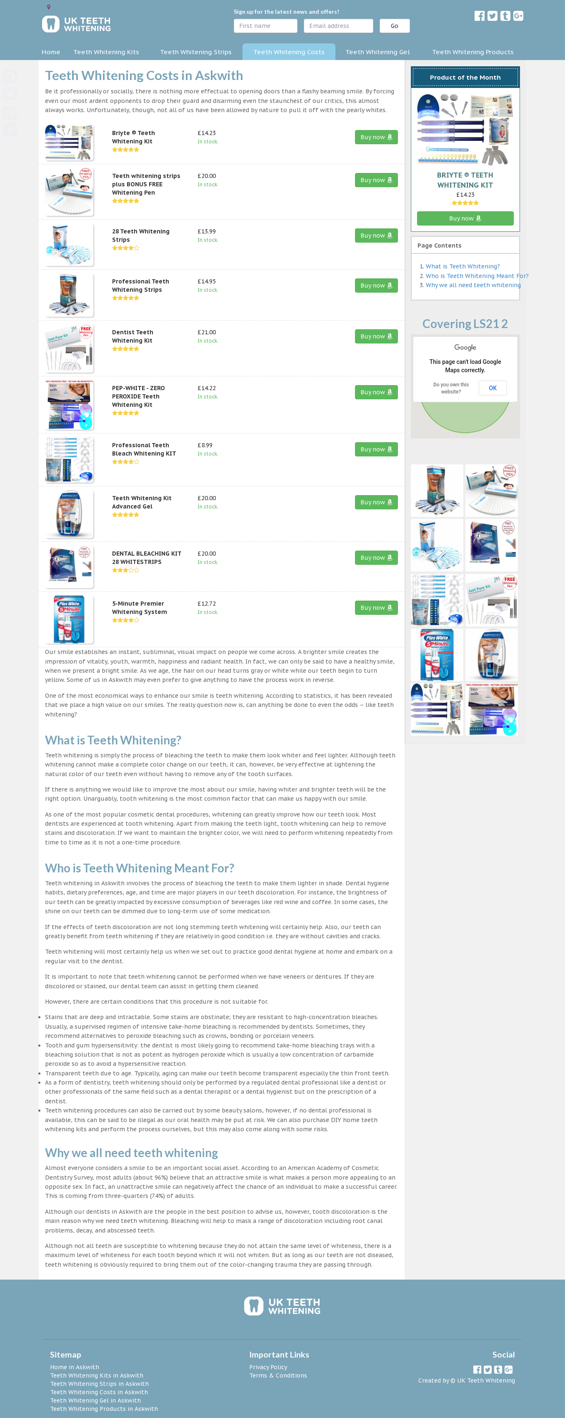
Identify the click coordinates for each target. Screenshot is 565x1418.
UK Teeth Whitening (486, 1380)
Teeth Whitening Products (473, 52)
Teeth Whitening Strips (196, 52)
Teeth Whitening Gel (377, 52)
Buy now (376, 137)
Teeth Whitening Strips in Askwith (99, 1384)
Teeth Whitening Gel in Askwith (95, 1400)
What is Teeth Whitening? (463, 266)
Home (51, 52)
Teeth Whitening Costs (289, 52)
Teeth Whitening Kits (106, 52)
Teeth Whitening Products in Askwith (104, 1409)
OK (493, 388)
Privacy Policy (268, 1367)
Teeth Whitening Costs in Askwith (99, 1392)
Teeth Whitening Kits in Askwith (96, 1375)
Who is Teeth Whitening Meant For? (477, 276)
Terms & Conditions (278, 1375)
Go (394, 26)
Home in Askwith (74, 1367)
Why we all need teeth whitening (473, 285)
